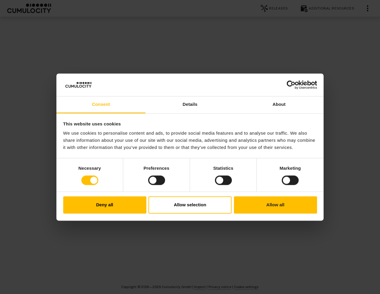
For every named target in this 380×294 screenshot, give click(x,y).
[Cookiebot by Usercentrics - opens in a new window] (291, 84)
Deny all (104, 204)
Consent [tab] (101, 104)
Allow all (275, 204)
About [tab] (279, 104)
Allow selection (190, 204)
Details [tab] (190, 104)
